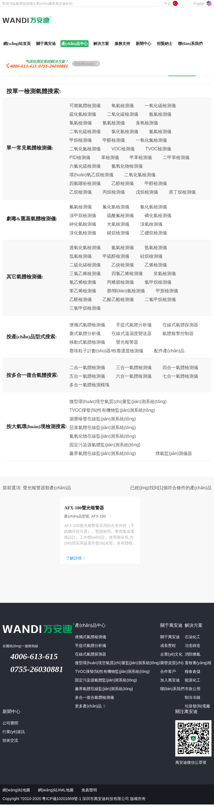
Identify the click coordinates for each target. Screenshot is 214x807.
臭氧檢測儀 (147, 123)
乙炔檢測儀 (122, 264)
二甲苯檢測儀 (176, 157)
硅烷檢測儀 (151, 256)
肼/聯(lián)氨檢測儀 (126, 290)
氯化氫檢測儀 (124, 131)
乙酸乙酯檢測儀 (118, 299)
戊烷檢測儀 (147, 192)
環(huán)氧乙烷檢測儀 (91, 174)
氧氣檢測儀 (122, 105)
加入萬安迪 (170, 683)
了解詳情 (61, 562)
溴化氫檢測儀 (82, 232)
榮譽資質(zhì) (172, 665)
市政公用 (192, 691)
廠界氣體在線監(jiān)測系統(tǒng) (102, 453)
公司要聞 (10, 725)
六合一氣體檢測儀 (134, 376)
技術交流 (10, 743)
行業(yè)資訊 (14, 734)
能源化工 (192, 683)
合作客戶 (168, 674)
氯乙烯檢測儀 (82, 282)
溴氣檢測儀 (151, 224)
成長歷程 (168, 648)
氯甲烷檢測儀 (158, 282)
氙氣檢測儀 (80, 256)
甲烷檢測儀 (80, 140)
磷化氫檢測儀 (158, 215)
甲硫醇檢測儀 (116, 256)
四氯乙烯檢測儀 (127, 273)
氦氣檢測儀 (122, 247)
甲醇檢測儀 (156, 183)
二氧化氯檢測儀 (139, 174)
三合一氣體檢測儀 (134, 367)
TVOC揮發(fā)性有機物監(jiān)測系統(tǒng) (112, 410)
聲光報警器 (127, 342)
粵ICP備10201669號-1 (61, 801)
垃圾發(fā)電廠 (197, 708)
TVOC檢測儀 (158, 148)
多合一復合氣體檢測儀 (94, 700)
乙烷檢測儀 (80, 192)
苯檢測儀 (110, 157)
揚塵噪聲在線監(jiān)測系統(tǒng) (102, 418)
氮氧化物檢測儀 (127, 166)
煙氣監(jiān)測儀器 (173, 453)
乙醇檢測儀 (122, 183)
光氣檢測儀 (118, 224)
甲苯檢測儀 (141, 157)
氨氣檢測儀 (160, 114)
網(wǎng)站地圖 (16, 792)
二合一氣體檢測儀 (87, 367)
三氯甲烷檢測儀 (85, 308)
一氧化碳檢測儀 (160, 105)
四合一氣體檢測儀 (180, 367)
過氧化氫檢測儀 (85, 247)
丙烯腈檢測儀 (120, 282)
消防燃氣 (192, 657)
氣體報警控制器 (178, 333)
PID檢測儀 (79, 157)
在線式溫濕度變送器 (131, 333)
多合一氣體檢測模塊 (89, 384)
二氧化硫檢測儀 (85, 131)
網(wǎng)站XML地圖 (56, 792)
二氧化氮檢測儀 (85, 148)
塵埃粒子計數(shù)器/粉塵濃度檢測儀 (106, 350)
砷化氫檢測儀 (82, 224)
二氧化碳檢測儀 (122, 114)
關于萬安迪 (170, 639)
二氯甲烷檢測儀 (160, 299)
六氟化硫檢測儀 (85, 166)
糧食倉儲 (192, 674)
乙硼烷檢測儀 (153, 232)
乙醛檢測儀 (80, 299)
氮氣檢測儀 (160, 131)
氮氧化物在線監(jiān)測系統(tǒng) (102, 436)
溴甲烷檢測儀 (82, 215)
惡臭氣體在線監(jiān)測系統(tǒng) (102, 427)
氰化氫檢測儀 (153, 206)
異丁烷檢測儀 (182, 192)
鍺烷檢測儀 (118, 232)
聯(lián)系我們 (172, 691)
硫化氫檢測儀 (82, 114)
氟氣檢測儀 (80, 206)
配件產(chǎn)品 (169, 350)
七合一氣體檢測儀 (180, 376)
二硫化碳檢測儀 (85, 264)
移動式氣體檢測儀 (87, 342)
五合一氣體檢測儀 (87, 376)
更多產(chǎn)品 (90, 708)
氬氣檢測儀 (156, 247)
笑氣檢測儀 (165, 273)
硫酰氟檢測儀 (120, 215)
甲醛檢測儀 (114, 140)
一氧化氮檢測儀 (151, 140)
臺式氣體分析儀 (85, 333)
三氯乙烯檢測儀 (85, 273)
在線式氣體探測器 (180, 324)
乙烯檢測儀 (156, 264)
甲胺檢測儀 (167, 290)
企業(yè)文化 (171, 657)
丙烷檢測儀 (114, 192)
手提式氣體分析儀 (134, 324)
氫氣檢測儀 (114, 123)
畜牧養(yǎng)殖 (198, 665)
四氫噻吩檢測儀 (85, 183)
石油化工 (192, 639)
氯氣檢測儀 (80, 123)
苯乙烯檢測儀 (82, 290)
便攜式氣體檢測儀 (87, 324)
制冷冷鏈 (192, 700)
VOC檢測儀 (123, 148)
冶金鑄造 (192, 648)
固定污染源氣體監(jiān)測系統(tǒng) (104, 444)
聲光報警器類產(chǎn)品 (47, 487)
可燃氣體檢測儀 (85, 105)
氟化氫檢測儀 (116, 206)
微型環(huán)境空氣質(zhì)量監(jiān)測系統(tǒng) (118, 401)
